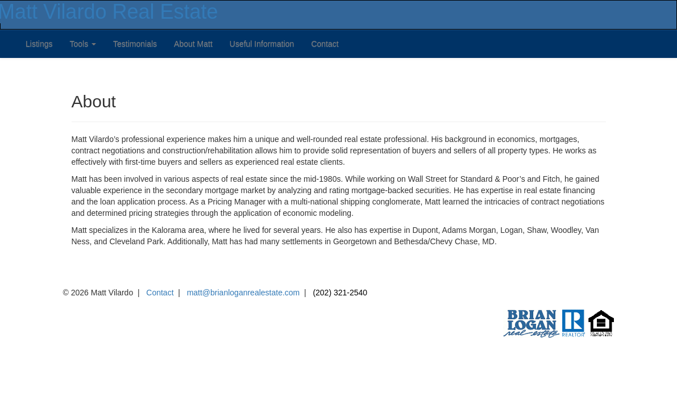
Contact (324, 43)
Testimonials (135, 43)
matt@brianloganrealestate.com (243, 292)
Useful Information (262, 43)
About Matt (193, 43)
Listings (39, 43)
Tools (82, 43)
